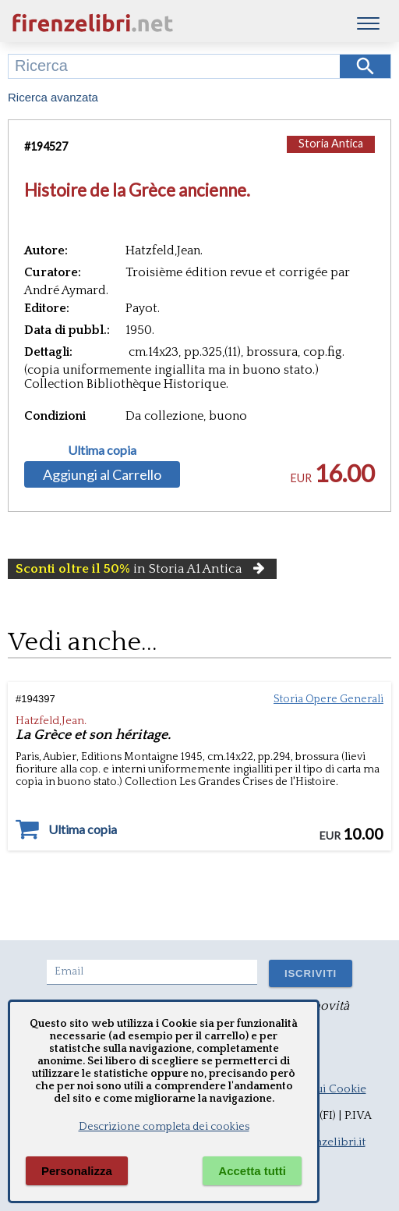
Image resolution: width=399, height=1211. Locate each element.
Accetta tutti (252, 1170)
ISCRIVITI (310, 973)
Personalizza (76, 1170)
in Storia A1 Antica (142, 569)
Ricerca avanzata (53, 97)
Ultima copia (102, 450)
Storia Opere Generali (328, 699)
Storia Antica (330, 143)
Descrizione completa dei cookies (164, 1126)
